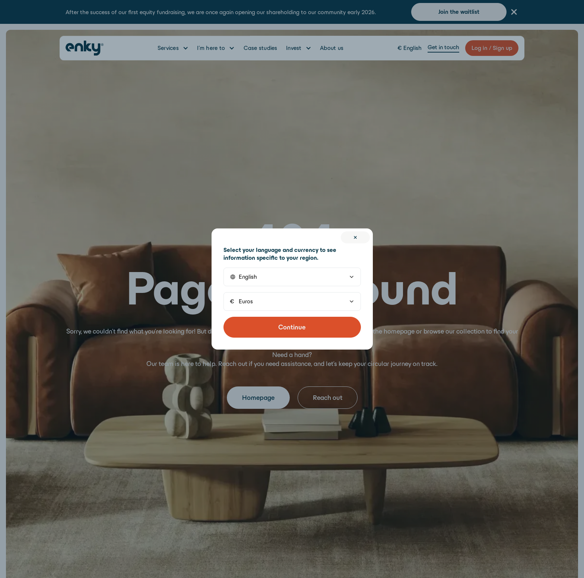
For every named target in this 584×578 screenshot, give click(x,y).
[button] (292, 277)
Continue (292, 327)
